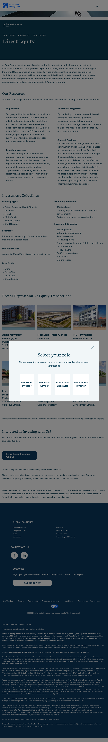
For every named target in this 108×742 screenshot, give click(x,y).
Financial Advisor (44, 384)
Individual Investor (26, 384)
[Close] (93, 347)
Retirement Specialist (62, 384)
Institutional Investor (81, 384)
